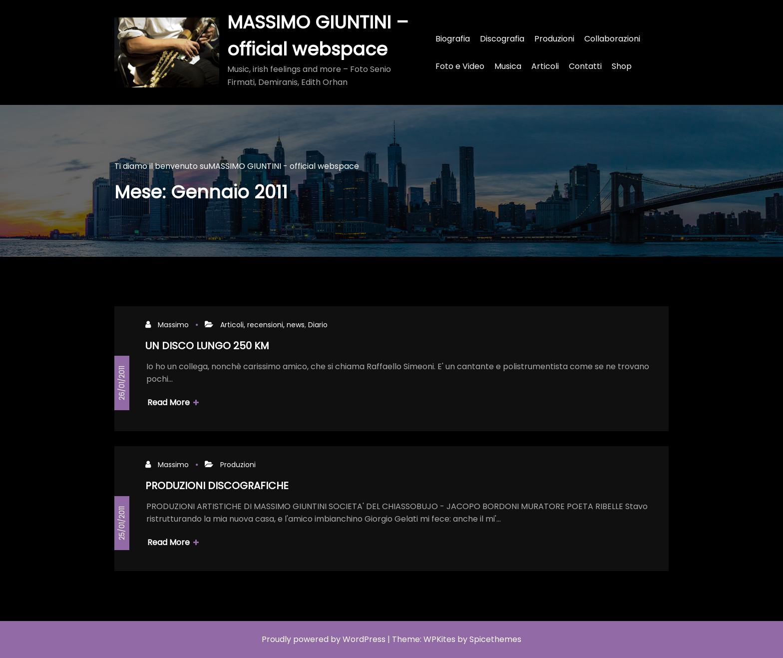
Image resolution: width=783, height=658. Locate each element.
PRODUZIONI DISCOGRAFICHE (217, 486)
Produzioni (238, 465)
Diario (318, 325)
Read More (173, 402)
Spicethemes (495, 639)
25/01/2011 (122, 523)
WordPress (364, 639)
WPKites (439, 639)
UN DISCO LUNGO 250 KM (207, 346)
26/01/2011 (122, 383)
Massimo (173, 325)
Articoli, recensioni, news (262, 325)
